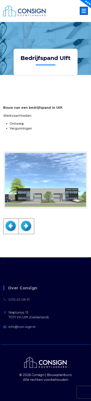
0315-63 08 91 (19, 309)
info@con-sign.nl (21, 336)
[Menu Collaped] (84, 11)
